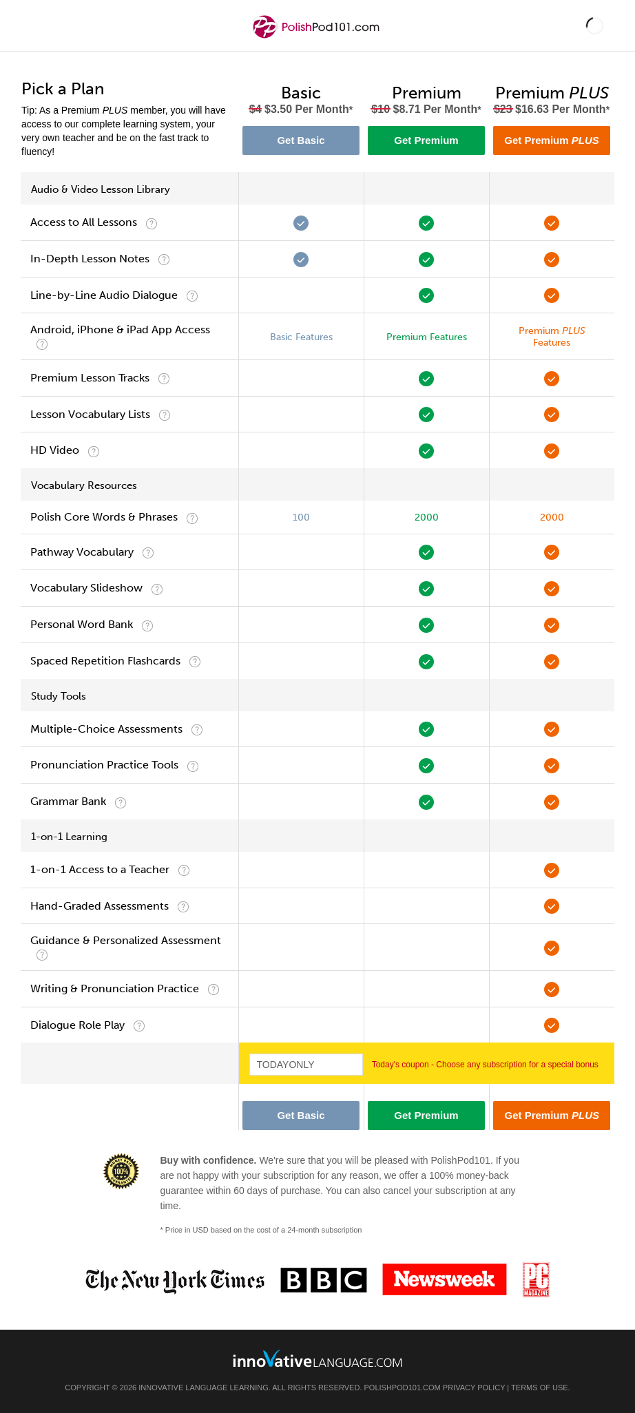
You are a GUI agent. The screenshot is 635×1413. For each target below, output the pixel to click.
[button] (595, 26)
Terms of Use (539, 1387)
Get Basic (300, 140)
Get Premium (426, 140)
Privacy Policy (474, 1387)
